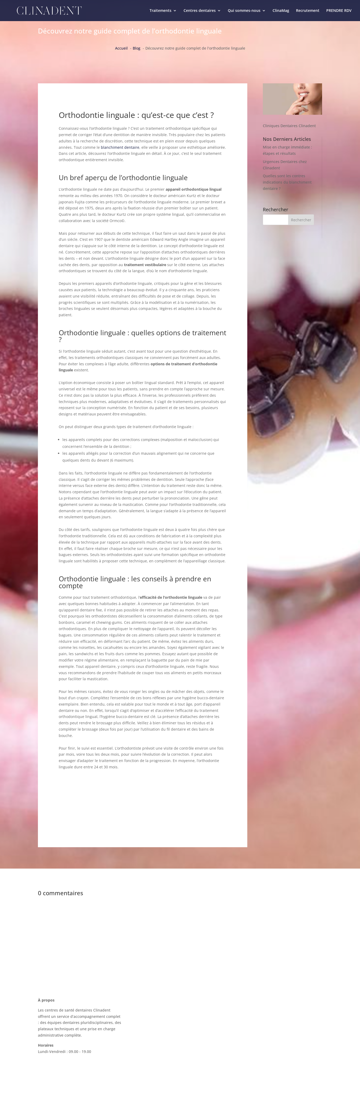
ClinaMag (281, 11)
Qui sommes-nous (244, 11)
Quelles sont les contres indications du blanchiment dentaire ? (287, 182)
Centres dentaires (200, 11)
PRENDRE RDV (339, 11)
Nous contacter (251, 1003)
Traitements (160, 11)
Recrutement (307, 11)
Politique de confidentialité (262, 1053)
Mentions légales (253, 1043)
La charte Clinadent (255, 1023)
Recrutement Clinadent (258, 1033)
